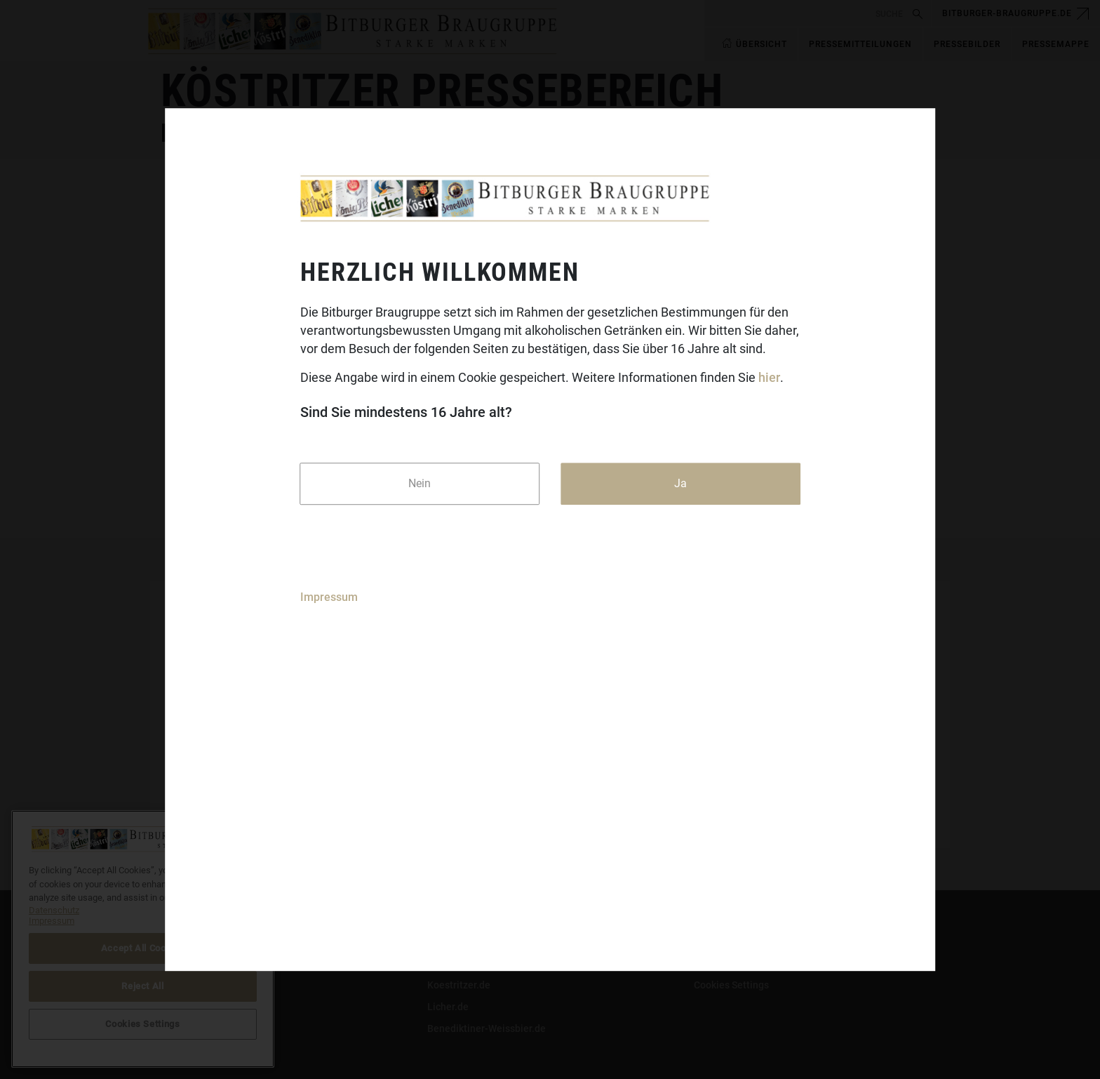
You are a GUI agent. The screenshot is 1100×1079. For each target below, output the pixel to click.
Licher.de (448, 1006)
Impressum (329, 597)
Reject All (142, 986)
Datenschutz (189, 985)
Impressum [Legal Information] (51, 920)
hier (769, 378)
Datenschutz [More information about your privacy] (54, 910)
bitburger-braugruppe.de (1007, 13)
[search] (806, 14)
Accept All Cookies (143, 948)
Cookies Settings (731, 985)
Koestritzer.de (458, 985)
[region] (142, 939)
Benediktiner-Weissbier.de (486, 1028)
